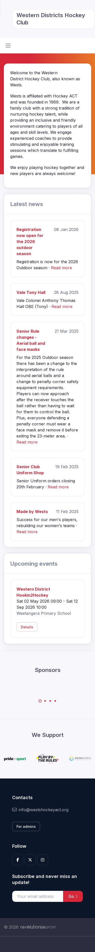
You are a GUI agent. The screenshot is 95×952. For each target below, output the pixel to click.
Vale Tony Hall (30, 292)
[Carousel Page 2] (45, 700)
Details (27, 627)
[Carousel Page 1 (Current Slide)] (40, 700)
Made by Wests (32, 511)
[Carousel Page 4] (55, 700)
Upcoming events (34, 563)
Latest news (26, 203)
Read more (61, 267)
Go (73, 896)
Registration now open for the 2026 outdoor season (29, 241)
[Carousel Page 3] (50, 700)
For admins (26, 826)
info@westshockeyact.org (40, 809)
